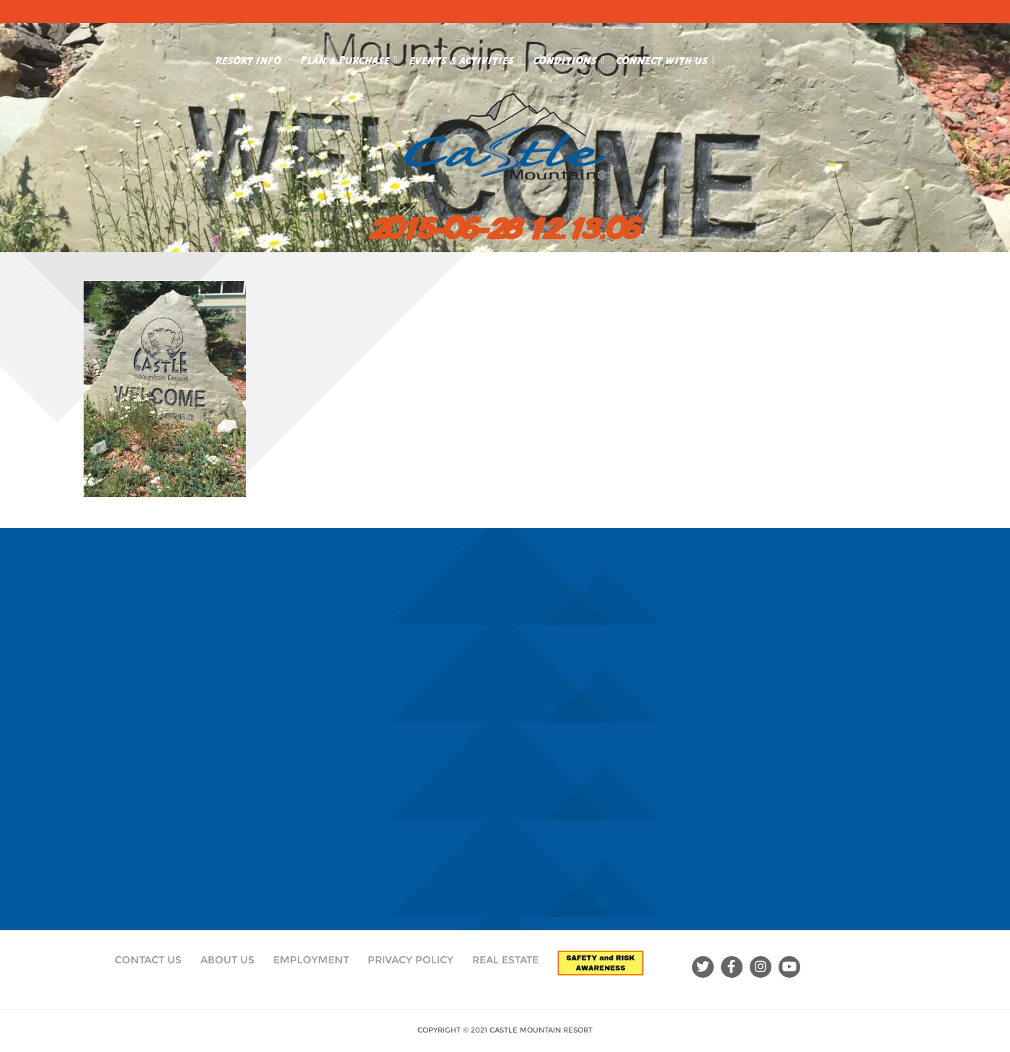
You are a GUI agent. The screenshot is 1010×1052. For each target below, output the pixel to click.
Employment (311, 959)
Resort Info (252, 58)
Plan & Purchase (349, 58)
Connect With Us (666, 58)
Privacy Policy (410, 959)
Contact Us (148, 959)
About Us (227, 959)
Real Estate (505, 959)
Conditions (569, 58)
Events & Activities (465, 58)
